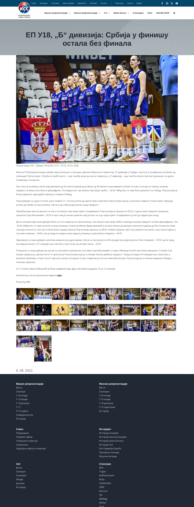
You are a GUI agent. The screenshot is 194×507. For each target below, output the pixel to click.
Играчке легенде (108, 456)
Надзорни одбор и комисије (31, 448)
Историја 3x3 (106, 444)
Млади (19, 479)
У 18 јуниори (22, 403)
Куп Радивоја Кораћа (110, 448)
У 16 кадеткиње (107, 407)
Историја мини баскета (111, 440)
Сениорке (104, 391)
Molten (102, 502)
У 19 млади (22, 399)
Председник (22, 432)
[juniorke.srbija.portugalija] (97, 109)
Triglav (102, 471)
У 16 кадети (22, 411)
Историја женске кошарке (113, 436)
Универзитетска (24, 414)
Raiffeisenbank (106, 475)
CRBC (102, 487)
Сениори (20, 391)
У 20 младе (104, 395)
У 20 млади (22, 395)
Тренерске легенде (109, 452)
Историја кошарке (108, 432)
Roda (101, 479)
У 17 (18, 407)
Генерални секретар (27, 440)
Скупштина (22, 444)
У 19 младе (104, 399)
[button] (174, 13)
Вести (19, 387)
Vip (100, 494)
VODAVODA (105, 483)
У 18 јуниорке (106, 403)
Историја (21, 418)
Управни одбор (24, 436)
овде (59, 275)
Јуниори (20, 483)
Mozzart (103, 490)
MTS (101, 467)
